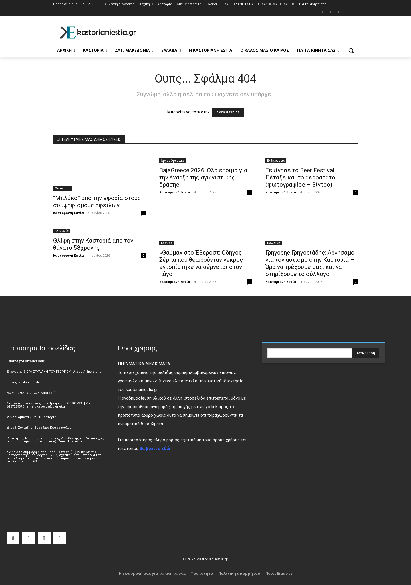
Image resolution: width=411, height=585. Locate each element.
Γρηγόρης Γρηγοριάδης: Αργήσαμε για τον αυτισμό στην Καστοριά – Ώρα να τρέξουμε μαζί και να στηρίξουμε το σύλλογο (309, 263)
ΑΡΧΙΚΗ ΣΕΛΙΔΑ (228, 112)
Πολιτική (273, 243)
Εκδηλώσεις (276, 161)
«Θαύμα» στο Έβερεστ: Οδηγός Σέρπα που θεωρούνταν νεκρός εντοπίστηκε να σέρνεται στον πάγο (201, 263)
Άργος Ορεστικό (173, 161)
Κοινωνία (62, 231)
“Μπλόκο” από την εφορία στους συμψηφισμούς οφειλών (97, 202)
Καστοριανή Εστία (68, 213)
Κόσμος (166, 243)
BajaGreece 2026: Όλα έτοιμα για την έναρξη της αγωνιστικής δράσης (203, 177)
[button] (351, 50)
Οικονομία (63, 188)
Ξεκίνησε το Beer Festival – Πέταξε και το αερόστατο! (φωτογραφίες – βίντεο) (302, 177)
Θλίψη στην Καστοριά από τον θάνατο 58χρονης (93, 244)
